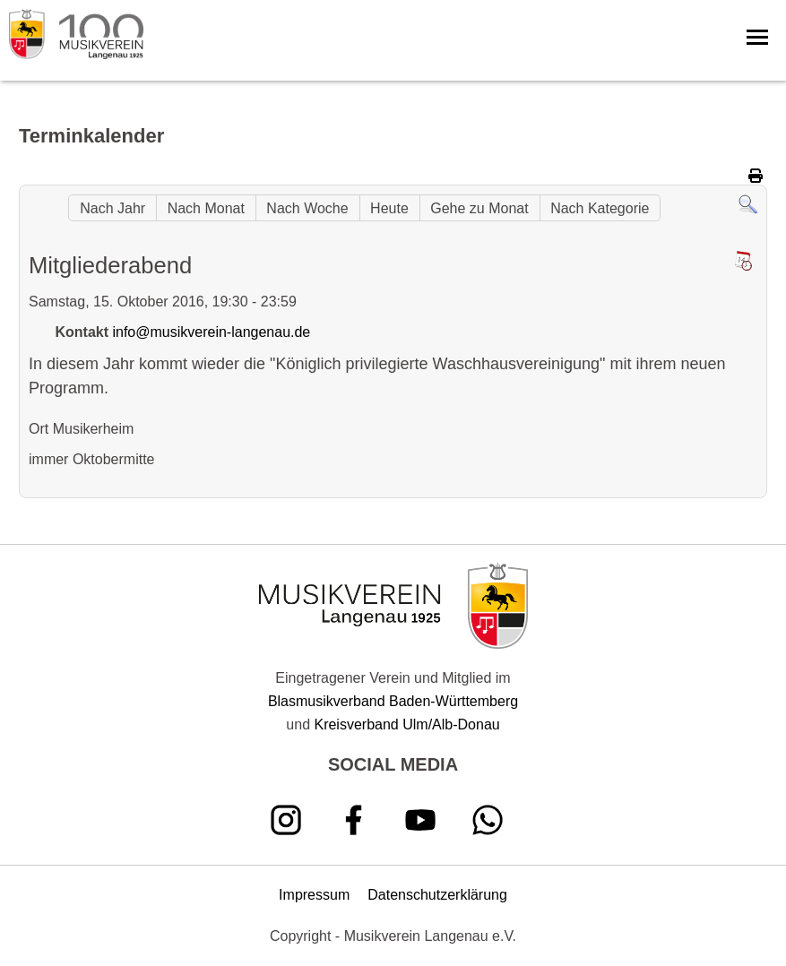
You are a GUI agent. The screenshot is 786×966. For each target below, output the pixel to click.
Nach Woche (307, 208)
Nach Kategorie (599, 208)
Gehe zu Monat (479, 208)
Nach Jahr (112, 208)
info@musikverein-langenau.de (211, 332)
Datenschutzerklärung (437, 894)
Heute (389, 208)
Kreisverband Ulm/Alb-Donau (406, 724)
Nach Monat (206, 208)
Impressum (314, 894)
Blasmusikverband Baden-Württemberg (393, 701)
